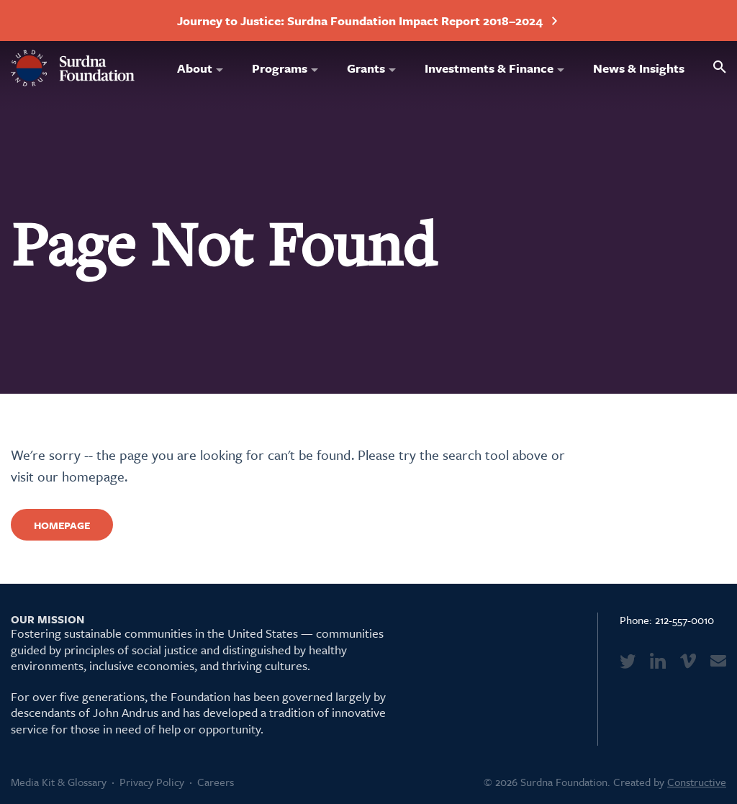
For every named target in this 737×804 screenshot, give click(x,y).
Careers (215, 782)
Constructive (696, 782)
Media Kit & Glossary (59, 782)
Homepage (62, 525)
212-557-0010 (684, 620)
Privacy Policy (151, 782)
